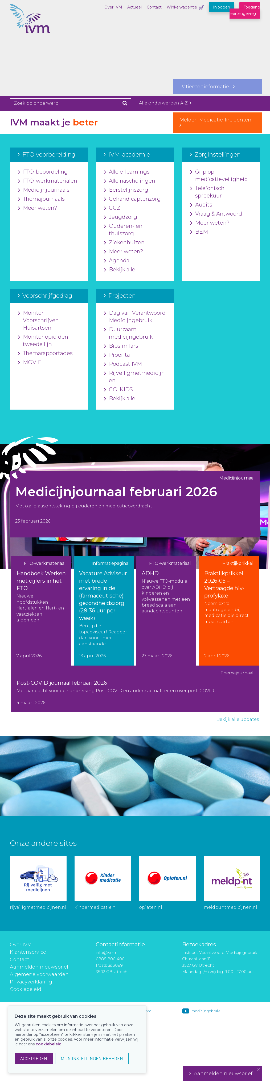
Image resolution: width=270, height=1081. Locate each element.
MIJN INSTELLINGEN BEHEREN (92, 1058)
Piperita (117, 355)
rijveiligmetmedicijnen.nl (38, 907)
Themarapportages (45, 353)
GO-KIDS (118, 390)
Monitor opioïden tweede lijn (43, 340)
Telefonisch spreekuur (207, 192)
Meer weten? (37, 208)
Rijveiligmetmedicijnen (134, 377)
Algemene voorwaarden (39, 974)
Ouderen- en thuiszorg (123, 230)
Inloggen (221, 7)
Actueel (134, 7)
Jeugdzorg (120, 217)
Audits (201, 205)
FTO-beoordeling (43, 172)
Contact (154, 7)
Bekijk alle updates (237, 719)
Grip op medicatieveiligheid (219, 175)
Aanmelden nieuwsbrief (39, 967)
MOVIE (30, 363)
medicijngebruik (205, 1011)
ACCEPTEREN (33, 1058)
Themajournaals (41, 199)
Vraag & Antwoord (216, 214)
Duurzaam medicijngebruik (128, 333)
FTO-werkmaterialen (47, 181)
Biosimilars (121, 346)
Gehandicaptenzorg (132, 199)
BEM (199, 232)
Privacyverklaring (31, 982)
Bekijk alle (119, 270)
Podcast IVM (123, 364)
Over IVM (113, 7)
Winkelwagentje (182, 7)
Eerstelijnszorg (126, 190)
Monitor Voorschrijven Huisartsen (38, 320)
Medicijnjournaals (43, 190)
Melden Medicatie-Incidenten (217, 122)
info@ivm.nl (107, 952)
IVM (36, 30)
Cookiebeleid (25, 989)
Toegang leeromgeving (245, 10)
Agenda (116, 261)
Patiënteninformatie (207, 87)
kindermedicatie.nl (96, 907)
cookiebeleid (49, 1044)
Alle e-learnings (127, 172)
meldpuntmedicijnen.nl (230, 907)
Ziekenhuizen (124, 243)
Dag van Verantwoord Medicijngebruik (135, 317)
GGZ (112, 208)
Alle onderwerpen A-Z (165, 103)
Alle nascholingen (129, 181)
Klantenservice (28, 952)
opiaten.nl (150, 907)
